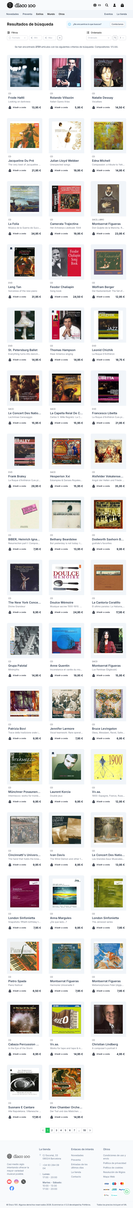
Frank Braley (17, 476)
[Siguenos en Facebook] (12, 1188)
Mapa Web (109, 1176)
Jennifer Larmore (62, 728)
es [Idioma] (97, 5)
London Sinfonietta (21, 918)
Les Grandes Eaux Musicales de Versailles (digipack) (108, 858)
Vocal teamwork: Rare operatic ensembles (66, 732)
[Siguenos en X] (23, 1182)
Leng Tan (14, 287)
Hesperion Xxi (60, 476)
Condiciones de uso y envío (114, 1157)
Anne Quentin (59, 665)
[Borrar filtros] (60, 38)
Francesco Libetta (104, 413)
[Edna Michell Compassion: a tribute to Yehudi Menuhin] (108, 135)
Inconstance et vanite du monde (66, 669)
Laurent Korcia (60, 791)
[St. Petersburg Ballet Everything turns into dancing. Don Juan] (24, 325)
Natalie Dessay (102, 97)
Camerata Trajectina (64, 224)
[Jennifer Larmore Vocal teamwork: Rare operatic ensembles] (66, 703)
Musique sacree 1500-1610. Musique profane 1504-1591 (66, 606)
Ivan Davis (57, 855)
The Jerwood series (102, 921)
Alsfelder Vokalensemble (108, 476)
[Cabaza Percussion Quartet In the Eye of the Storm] (24, 1019)
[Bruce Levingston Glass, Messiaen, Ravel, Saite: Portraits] (108, 703)
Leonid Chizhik (102, 350)
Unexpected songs (60, 164)
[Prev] (43, 1130)
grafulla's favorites (102, 543)
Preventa (27, 14)
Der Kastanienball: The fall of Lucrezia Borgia (108, 290)
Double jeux (56, 795)
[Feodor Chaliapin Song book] (66, 262)
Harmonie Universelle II (62, 985)
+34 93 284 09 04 (51, 1167)
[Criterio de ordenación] (98, 38)
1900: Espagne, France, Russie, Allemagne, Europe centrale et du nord (108, 795)
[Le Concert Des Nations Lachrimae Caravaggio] (24, 388)
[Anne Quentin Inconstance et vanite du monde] (66, 640)
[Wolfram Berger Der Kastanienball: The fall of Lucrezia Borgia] (108, 262)
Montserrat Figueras (106, 224)
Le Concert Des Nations (24, 413)
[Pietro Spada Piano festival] (24, 956)
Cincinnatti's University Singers (24, 855)
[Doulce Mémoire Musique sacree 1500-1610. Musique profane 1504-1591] (66, 577)
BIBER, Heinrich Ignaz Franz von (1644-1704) (24, 539)
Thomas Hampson (62, 350)
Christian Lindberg (105, 1044)
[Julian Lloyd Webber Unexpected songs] (66, 135)
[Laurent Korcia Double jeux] (66, 766)
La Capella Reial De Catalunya (66, 413)
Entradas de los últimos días (79, 1166)
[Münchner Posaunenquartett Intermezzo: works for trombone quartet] (24, 766)
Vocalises (97, 101)
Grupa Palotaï (17, 665)
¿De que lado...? (58, 921)
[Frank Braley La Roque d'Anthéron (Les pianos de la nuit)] (24, 451)
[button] (97, 5)
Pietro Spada (17, 981)
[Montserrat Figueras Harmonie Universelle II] (66, 956)
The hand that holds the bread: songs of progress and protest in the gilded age (24, 858)
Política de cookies (113, 1167)
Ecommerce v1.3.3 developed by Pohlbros (71, 1204)
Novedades (12, 14)
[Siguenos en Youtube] (9, 1182)
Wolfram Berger (103, 287)
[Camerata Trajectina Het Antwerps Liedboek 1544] (66, 198)
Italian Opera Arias (60, 101)
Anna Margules (60, 918)
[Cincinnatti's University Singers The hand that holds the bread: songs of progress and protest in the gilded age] (24, 830)
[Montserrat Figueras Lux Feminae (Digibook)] (108, 640)
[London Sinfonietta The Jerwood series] (108, 893)
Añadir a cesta (17, 107)
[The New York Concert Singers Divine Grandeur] (24, 577)
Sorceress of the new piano (22, 290)
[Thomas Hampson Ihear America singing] (66, 325)
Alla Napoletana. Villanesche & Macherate (24, 1111)
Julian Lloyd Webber (64, 160)
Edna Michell (101, 160)
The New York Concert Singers (24, 602)
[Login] (114, 5)
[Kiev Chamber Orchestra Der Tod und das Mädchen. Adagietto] (66, 1082)
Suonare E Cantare (21, 1107)
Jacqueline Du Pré (21, 160)
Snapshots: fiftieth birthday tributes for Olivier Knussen (24, 921)
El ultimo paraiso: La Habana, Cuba (108, 606)
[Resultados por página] (122, 38)
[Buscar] (107, 5)
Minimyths (13, 669)
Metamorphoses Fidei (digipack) (108, 985)
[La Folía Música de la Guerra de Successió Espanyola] (24, 198)
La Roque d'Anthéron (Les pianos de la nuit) (108, 417)
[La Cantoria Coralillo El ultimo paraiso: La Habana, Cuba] (108, 577)
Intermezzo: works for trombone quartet (24, 795)
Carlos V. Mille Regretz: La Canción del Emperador (66, 417)
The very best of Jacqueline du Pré (24, 164)
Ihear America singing (61, 353)
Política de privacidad (114, 1163)
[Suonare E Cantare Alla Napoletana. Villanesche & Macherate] (24, 1082)
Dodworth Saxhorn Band (108, 539)
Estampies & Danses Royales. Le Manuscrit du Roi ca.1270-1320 (66, 480)
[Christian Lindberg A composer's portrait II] (108, 1019)
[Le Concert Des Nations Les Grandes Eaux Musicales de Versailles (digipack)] (108, 830)
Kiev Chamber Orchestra (66, 1107)
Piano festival (15, 985)
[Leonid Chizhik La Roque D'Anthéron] (108, 325)
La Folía (13, 224)
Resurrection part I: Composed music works (24, 543)
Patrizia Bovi (17, 728)
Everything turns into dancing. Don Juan (24, 353)
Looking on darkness (19, 101)
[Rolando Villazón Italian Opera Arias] (66, 72)
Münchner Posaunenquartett (24, 791)
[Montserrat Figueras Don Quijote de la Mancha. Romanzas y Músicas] (108, 198)
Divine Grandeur (16, 606)
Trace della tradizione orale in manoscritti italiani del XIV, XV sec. (24, 732)
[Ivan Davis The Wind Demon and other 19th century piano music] (66, 830)
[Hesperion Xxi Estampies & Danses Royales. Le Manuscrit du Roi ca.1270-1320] (66, 451)
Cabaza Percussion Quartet (24, 1044)
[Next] (90, 1130)
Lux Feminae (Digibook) (104, 669)
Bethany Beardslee (63, 539)
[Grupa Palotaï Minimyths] (24, 640)
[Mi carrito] (122, 5)
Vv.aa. (96, 791)
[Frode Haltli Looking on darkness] (24, 72)
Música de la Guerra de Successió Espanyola (24, 227)
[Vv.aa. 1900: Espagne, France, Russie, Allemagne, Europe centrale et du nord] (108, 766)
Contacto (76, 1176)
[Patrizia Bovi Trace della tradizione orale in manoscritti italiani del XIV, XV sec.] (24, 703)
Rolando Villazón (62, 97)
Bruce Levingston (104, 728)
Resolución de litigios (114, 1172)
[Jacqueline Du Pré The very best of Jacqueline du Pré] (24, 135)
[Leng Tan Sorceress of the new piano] (24, 262)
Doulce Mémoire (61, 602)
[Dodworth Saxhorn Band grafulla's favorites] (108, 514)
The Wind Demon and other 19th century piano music (66, 858)
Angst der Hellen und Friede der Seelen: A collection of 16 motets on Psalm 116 (108, 480)
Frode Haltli (16, 97)
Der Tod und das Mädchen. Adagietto (66, 1111)
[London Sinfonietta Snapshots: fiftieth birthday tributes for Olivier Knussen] (24, 893)
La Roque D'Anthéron (103, 353)
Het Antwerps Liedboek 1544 (65, 227)
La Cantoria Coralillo (106, 602)
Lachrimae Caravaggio (20, 417)
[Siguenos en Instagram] (16, 1182)
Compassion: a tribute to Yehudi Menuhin (108, 164)
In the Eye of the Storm (20, 1048)
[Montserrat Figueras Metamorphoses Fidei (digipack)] (108, 956)
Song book (56, 290)
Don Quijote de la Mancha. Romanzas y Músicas (108, 227)
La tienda (122, 14)
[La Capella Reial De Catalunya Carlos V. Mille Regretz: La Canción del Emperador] (66, 388)
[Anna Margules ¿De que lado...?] (66, 893)
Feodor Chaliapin (62, 287)
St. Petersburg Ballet (22, 350)
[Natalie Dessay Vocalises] (108, 72)
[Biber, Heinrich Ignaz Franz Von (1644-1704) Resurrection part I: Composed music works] (24, 514)
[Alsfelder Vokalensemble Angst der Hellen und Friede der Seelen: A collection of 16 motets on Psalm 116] (108, 451)
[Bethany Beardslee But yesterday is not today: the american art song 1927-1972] (66, 514)
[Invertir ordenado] (115, 38)
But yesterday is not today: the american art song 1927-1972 (66, 543)
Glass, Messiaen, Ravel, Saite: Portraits (108, 732)
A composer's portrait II (104, 1048)
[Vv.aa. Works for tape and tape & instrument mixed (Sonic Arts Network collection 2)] (66, 1019)
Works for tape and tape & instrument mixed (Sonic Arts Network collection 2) (66, 1048)
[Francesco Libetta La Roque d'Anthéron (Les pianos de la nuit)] (108, 388)
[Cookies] (127, 1191)
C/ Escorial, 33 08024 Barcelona (52, 1157)
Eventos (108, 14)
